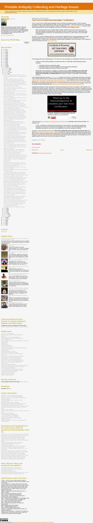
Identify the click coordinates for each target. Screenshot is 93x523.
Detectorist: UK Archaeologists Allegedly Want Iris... (15, 178)
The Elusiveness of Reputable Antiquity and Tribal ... (15, 137)
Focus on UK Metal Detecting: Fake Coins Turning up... (15, 97)
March (5, 213)
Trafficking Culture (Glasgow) (8, 373)
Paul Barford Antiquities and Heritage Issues (11, 467)
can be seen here (51, 40)
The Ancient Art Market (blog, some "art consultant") (13, 446)
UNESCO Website (5, 419)
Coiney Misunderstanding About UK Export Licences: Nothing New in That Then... (19, 274)
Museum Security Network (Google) (9, 352)
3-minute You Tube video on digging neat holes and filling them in (49, 80)
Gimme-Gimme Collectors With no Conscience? (14, 103)
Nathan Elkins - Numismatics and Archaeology (12, 353)
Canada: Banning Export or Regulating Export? (14, 118)
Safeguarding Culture (8, 120)
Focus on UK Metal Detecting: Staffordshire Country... (15, 100)
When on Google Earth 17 (15, 280)
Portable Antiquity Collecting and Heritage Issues (42, 7)
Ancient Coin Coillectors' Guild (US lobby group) (12, 447)
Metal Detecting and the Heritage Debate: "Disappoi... (15, 111)
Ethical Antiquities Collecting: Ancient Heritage (12, 338)
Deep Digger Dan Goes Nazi (15, 302)
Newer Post (35, 149)
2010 (4, 222)
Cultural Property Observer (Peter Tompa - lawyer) (13, 438)
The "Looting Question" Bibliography (9, 415)
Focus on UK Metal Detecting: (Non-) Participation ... (15, 105)
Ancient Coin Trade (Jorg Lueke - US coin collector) (13, 454)
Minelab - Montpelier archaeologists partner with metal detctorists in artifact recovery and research (60, 81)
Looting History (4, 350)
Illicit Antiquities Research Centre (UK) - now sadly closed (14, 406)
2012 (4, 219)
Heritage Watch (4, 344)
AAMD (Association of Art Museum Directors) (11, 395)
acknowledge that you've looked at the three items (55, 121)
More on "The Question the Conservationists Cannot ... (15, 144)
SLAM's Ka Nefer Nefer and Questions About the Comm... (16, 156)
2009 (4, 223)
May (5, 210)
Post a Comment (36, 147)
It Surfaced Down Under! (7, 346)
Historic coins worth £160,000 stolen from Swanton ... (15, 182)
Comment (6, 77)
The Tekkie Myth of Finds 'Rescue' (11, 130)
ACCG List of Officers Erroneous (11, 205)
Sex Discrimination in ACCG (10, 89)
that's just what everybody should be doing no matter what (68, 84)
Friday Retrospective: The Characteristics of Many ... (15, 140)
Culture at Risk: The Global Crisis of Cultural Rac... (14, 150)
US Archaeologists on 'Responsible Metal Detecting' (15, 189)
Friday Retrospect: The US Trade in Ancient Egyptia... (15, 186)
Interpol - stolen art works (7, 409)
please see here (24, 381)
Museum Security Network (7, 413)
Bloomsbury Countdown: (9, 148)
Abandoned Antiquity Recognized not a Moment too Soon (16, 107)
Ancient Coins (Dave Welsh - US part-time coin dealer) (14, 450)
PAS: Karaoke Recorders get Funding (12, 125)
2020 (4, 58)
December (6, 68)
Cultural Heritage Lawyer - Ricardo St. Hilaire (11, 400)
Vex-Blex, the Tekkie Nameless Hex (11, 165)
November (6, 69)
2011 (4, 220)
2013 (4, 217)
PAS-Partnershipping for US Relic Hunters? (13, 188)
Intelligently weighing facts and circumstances (13, 79)
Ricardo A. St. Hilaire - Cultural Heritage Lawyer (12, 360)
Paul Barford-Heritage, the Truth (8, 471)
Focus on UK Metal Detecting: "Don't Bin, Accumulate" (15, 117)
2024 (4, 52)
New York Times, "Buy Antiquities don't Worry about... (15, 193)
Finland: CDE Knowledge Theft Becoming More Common (16, 174)
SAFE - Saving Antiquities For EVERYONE (11, 362)
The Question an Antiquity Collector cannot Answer (14, 173)
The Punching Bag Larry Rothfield (9, 371)
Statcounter (4, 231)
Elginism (3, 336)
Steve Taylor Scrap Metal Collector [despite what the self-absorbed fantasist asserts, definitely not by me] (14, 473)
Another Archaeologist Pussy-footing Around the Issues (15, 84)
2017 (4, 62)
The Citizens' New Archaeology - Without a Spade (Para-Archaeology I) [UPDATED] (19, 288)
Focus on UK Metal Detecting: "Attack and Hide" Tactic (15, 200)
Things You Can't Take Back (7, 372)
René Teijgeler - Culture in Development (10, 358)
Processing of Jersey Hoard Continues (12, 153)
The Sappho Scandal (8, 170)
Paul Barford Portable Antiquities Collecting (11, 468)
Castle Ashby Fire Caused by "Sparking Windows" (14, 115)
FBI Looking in (7, 161)
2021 (4, 56)
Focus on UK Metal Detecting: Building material (14, 109)
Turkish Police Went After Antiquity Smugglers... (14, 121)
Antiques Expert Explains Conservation (12, 134)
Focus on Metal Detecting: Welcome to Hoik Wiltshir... (15, 81)
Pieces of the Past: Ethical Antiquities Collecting (12, 356)
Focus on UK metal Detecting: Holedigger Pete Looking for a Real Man (18, 260)
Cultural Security (5, 401)
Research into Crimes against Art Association (11, 359)
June (5, 209)
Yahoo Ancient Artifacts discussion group (10, 443)
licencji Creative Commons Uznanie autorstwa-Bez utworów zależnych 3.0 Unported (33, 522)
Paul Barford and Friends (7, 470)
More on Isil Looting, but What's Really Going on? (14, 75)
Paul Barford (12, 19)
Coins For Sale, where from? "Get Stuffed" (13, 87)
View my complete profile (7, 35)
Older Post (89, 149)
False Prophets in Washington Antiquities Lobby (14, 80)
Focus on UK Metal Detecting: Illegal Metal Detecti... (15, 126)
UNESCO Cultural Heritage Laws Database (11, 417)
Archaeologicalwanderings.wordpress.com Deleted (14, 196)
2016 (4, 64)
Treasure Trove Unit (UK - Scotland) (9, 416)
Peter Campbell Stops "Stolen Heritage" (12, 101)
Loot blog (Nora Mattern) (7, 349)
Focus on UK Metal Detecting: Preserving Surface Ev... (15, 129)
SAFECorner (4, 363)
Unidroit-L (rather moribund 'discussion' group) (12, 442)
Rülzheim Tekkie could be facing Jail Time (12, 152)
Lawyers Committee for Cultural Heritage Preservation (14, 347)
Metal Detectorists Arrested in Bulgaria (12, 124)
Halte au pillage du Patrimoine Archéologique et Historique (15, 340)
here (10, 388)
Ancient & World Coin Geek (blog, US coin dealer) (13, 453)
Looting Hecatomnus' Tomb (9, 99)
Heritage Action (4, 341)
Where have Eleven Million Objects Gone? (13, 198)
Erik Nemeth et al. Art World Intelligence (10, 337)
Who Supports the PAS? (9, 142)
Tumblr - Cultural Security (7, 375)
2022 (4, 55)
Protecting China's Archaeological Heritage (11, 357)
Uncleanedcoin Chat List (7, 444)
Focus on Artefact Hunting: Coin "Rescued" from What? (15, 95)
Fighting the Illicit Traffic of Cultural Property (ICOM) (13, 403)
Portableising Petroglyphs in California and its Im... (14, 113)
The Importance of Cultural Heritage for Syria (13, 204)
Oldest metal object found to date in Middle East (14, 149)
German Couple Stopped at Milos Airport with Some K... (15, 177)
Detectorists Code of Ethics (74, 26)
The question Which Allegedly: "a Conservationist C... (15, 172)
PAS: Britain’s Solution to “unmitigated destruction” (14, 206)
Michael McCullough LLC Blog (8, 351)
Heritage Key (4, 343)
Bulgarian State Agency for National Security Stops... (15, 104)
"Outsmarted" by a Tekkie (9, 194)
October (6, 71)
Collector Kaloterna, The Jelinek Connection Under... (15, 157)
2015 (4, 65)
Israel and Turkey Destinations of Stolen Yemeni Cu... (15, 145)
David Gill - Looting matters (7, 333)
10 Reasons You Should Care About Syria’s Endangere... (16, 169)
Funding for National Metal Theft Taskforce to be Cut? (15, 154)
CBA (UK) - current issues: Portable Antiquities (12, 396)
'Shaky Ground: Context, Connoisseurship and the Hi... (15, 112)
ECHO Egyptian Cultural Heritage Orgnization (12, 334)
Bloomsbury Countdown (9, 92)
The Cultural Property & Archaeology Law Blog (12, 369)
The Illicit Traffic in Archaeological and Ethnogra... (14, 138)
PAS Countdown (7, 160)
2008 (4, 224)
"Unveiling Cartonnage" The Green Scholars (13, 176)
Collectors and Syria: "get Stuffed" (11, 85)
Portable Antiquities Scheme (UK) (9, 414)
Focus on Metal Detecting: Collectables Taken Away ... (15, 136)
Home (62, 149)
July (5, 208)
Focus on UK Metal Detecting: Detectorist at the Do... (15, 184)
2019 (4, 59)
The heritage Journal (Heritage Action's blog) (11, 370)
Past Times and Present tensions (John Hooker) (12, 459)
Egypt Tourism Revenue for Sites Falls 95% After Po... (15, 93)
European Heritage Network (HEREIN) (10, 402)
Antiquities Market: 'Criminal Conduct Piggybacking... (15, 158)
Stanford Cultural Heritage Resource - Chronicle (12, 366)
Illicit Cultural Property (6, 345)
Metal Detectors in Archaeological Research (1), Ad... (15, 164)
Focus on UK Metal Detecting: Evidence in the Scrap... (15, 146)
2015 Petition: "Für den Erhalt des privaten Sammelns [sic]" (15, 434)
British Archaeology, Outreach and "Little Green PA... (15, 116)
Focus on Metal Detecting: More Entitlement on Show (15, 141)
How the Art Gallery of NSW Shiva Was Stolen (13, 180)
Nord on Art (4, 354)
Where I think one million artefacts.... (11, 185)
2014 (4, 67)
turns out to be (55, 77)
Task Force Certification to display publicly (47, 132)
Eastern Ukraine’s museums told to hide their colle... (15, 201)
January (6, 216)
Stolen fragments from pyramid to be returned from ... (15, 190)
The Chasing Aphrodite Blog (7, 367)
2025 (4, 51)
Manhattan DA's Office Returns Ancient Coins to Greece (15, 181)
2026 (4, 49)
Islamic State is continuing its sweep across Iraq (14, 197)
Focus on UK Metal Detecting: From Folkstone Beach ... (15, 76)
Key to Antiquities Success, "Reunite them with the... (15, 192)
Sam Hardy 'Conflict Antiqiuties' (8, 364)
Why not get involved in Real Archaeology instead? (14, 83)
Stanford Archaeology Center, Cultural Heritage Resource (14, 365)
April (5, 212)
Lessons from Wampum (9, 168)
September (6, 72)
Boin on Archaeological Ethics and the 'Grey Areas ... (15, 166)
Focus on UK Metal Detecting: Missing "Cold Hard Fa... (15, 132)
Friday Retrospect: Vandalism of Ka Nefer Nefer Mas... (15, 91)
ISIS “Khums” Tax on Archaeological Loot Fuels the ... (15, 202)
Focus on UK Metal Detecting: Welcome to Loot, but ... (15, 88)
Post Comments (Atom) (45, 153)
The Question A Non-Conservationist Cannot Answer (15, 133)
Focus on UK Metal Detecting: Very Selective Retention (15, 128)
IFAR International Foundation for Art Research (12, 404)
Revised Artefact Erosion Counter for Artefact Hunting (14, 326)
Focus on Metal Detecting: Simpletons (12, 108)
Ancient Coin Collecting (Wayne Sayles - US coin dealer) (14, 451)
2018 (4, 61)
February (6, 214)
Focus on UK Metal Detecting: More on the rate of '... (15, 122)
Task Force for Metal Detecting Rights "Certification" (15, 162)
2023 (4, 53)
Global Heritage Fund (6, 339)
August (5, 73)
